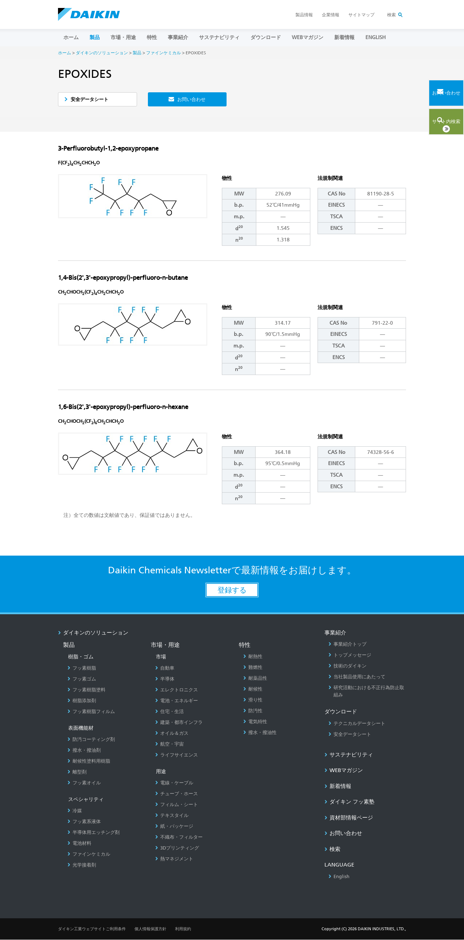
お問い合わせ (192, 99)
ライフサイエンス (176, 755)
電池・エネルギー (176, 701)
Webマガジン (307, 37)
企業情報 (330, 14)
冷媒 (74, 811)
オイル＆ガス (171, 733)
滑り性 (252, 700)
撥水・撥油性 (260, 732)
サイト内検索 (433, 118)
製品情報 (304, 14)
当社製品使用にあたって (356, 677)
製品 (95, 37)
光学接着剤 (81, 865)
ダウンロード (265, 37)
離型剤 (77, 772)
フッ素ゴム (81, 679)
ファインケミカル (163, 52)
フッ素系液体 (84, 822)
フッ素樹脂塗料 (86, 690)
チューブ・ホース (176, 794)
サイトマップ (361, 14)
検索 (391, 14)
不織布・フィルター (179, 837)
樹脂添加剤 (81, 701)
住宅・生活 (169, 712)
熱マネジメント (174, 859)
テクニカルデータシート (356, 723)
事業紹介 (178, 37)
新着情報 (344, 37)
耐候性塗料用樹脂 (88, 761)
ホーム (71, 37)
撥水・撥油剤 (84, 750)
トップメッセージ (349, 655)
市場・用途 (123, 37)
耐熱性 (252, 656)
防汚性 (252, 711)
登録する (232, 590)
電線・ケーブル (174, 783)
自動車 (164, 668)
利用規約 (183, 929)
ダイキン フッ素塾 (349, 802)
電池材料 (79, 843)
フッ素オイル (84, 783)
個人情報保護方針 (150, 929)
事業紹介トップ (347, 644)
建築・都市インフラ (179, 722)
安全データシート (91, 99)
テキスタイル (171, 815)
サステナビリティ (219, 37)
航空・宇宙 (169, 744)
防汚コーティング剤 (91, 739)
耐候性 (252, 689)
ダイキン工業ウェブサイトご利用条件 (92, 929)
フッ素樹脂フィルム (91, 712)
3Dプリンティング (177, 848)
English (338, 877)
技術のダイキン (347, 666)
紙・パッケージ (174, 826)
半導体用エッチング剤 (93, 832)
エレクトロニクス (176, 690)
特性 (152, 37)
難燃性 (252, 667)
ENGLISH (375, 37)
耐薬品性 (255, 678)
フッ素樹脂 (81, 668)
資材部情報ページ (348, 818)
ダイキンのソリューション (102, 52)
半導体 (164, 679)
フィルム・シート (176, 805)
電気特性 (255, 722)
